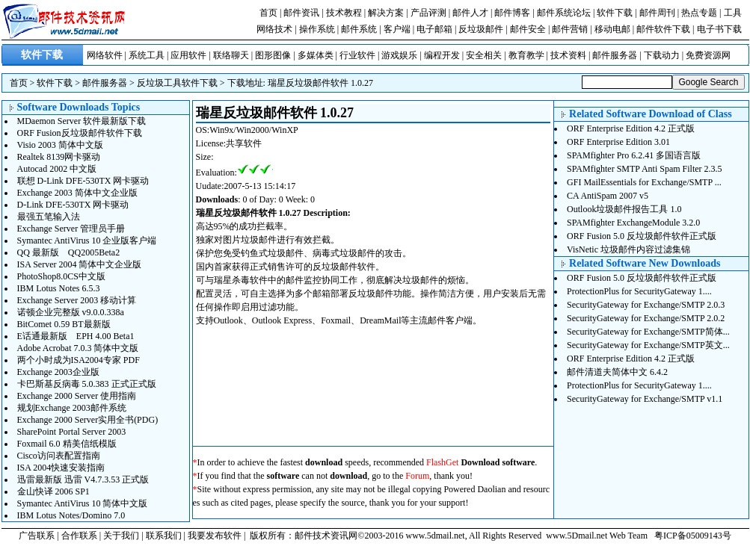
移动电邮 (612, 29)
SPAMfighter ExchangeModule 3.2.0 (633, 222)
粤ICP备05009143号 (692, 535)
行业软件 (357, 55)
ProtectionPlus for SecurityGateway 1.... (639, 291)
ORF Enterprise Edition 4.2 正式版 (631, 128)
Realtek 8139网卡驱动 (59, 157)
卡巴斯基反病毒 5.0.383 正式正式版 (86, 384)
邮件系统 (359, 29)
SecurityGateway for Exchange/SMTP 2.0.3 (646, 305)
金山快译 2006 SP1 (53, 491)
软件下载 (615, 12)
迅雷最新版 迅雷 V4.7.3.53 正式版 (83, 479)
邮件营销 (570, 29)
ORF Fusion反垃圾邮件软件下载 (79, 133)
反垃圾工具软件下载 (177, 83)
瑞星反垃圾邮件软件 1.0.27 (320, 83)
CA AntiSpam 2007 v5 (607, 195)
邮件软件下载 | (666, 29)
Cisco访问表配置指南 (58, 455)
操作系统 (317, 29)
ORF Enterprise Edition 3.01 (618, 142)
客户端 (397, 29)
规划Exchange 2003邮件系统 (71, 408)
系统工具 (147, 55)
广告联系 (37, 535)
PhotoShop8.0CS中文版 (61, 276)
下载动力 (662, 55)
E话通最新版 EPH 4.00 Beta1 (76, 336)
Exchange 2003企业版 (58, 372)
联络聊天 (231, 55)
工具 (733, 12)
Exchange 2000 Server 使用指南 (77, 396)
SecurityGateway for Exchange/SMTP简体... (648, 331)
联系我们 (164, 535)
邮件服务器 (614, 55)
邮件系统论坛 (564, 12)
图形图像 (273, 55)
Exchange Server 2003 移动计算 (77, 300)
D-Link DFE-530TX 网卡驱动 (73, 204)
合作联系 (79, 535)
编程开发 (442, 55)
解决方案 (386, 12)
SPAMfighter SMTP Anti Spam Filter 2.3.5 (644, 169)
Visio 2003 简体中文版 (60, 145)
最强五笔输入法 (48, 216)
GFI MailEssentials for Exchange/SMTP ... (644, 182)
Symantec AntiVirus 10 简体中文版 (82, 503)
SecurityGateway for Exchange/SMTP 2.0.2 (646, 318)
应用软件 (188, 55)
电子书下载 (719, 29)
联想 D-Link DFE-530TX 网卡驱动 (83, 181)
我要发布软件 (215, 535)
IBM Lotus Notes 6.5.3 (58, 288)
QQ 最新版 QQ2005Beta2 (68, 252)
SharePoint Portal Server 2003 (71, 431)
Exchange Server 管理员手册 (71, 228)
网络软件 (105, 55)
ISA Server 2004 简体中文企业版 (79, 264)
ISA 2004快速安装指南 (61, 467)
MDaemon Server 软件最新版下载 (82, 121)
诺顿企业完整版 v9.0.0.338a (70, 312)
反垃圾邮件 (480, 29)
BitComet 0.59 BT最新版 (64, 324)
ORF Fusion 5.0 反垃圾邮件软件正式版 (641, 236)
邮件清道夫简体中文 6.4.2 (617, 372)
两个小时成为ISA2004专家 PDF (78, 360)
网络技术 (274, 29)
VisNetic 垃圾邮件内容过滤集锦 (628, 249)
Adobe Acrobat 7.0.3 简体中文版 (78, 348)
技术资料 (568, 55)
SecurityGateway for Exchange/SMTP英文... (648, 345)
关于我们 (121, 535)
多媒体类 (315, 55)
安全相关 (484, 55)
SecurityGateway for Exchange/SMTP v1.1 (644, 399)
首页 (268, 12)
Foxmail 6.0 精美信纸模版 (67, 443)
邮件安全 (528, 29)
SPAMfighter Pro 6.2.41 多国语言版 (634, 155)
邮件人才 (470, 12)
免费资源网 (708, 55)
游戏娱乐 (399, 55)
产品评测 (428, 12)
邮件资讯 (301, 12)
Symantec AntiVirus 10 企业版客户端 (87, 240)
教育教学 (526, 55)
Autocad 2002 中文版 (57, 169)
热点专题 (699, 12)
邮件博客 (512, 12)
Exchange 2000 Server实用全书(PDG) (88, 420)
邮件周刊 (657, 12)
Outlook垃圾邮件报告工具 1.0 (624, 209)
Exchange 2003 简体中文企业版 (77, 192)
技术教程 (344, 12)
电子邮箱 (434, 29)
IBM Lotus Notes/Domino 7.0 (71, 515)
